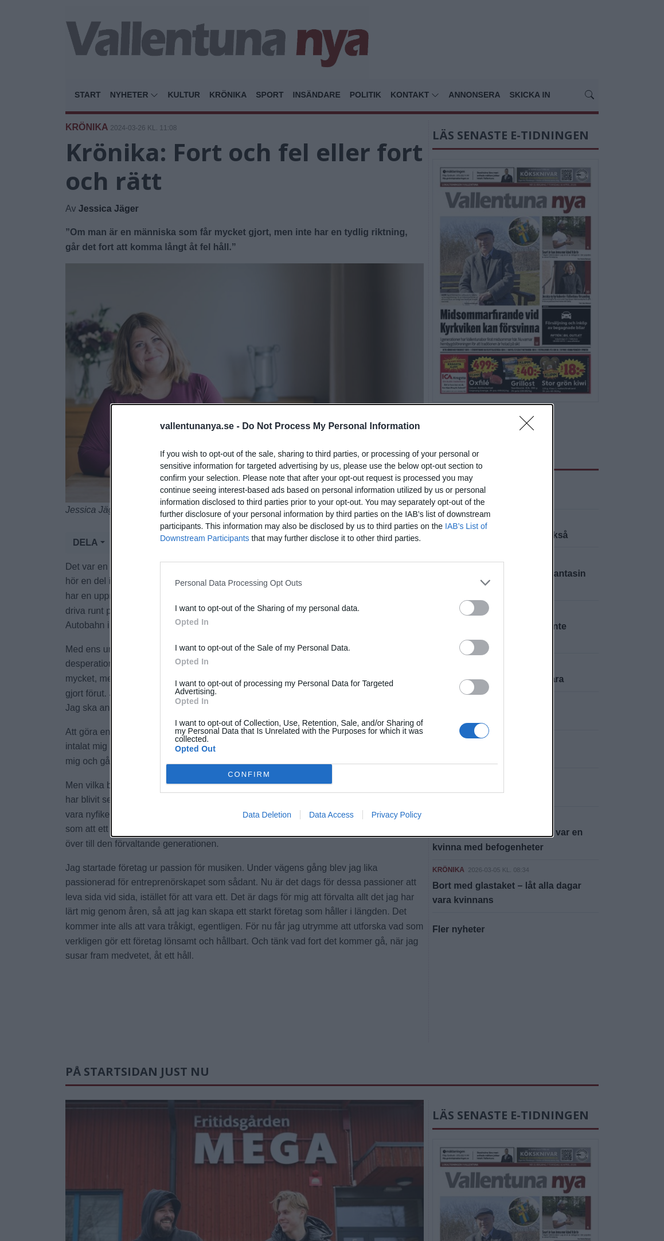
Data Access (331, 814)
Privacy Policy (396, 814)
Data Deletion (267, 814)
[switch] (474, 608)
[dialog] (332, 620)
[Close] (530, 427)
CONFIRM (249, 774)
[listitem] (332, 583)
